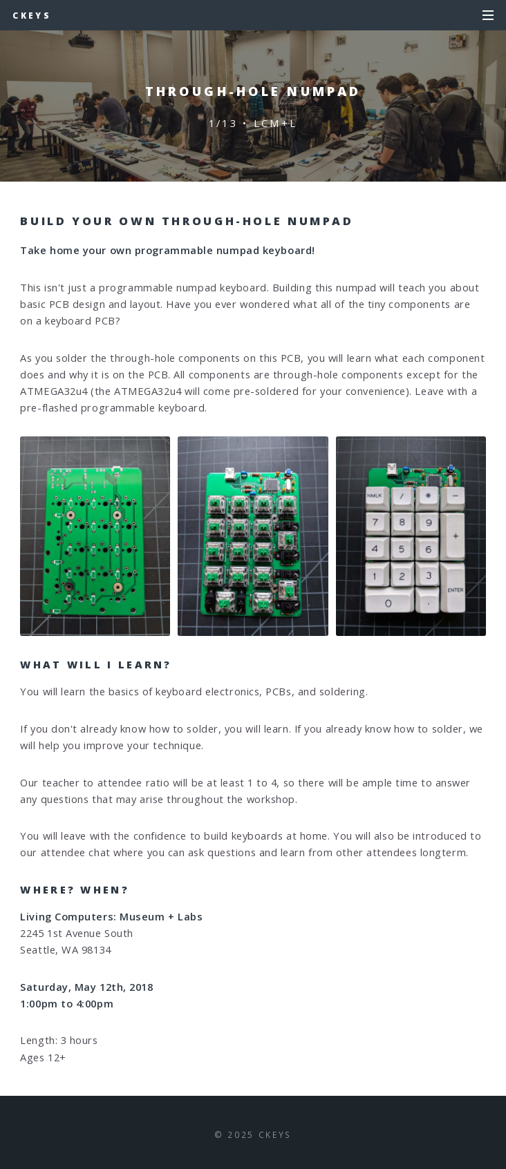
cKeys (31, 15)
